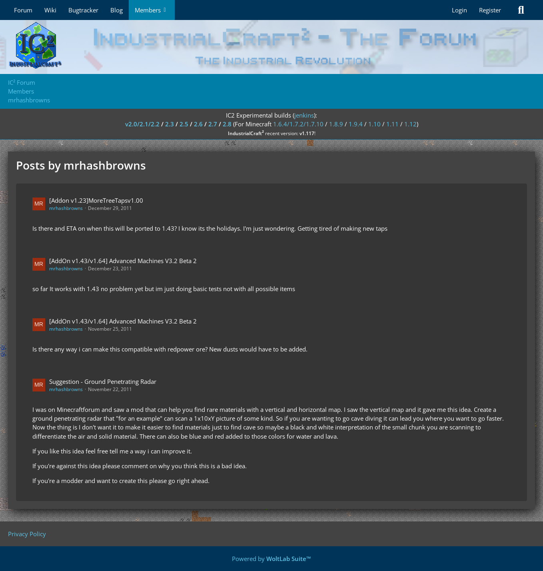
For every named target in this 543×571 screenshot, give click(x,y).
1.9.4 (356, 124)
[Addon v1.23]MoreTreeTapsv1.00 (96, 200)
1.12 (410, 124)
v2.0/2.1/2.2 (142, 124)
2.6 (198, 124)
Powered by (271, 559)
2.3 (169, 124)
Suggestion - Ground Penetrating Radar (102, 381)
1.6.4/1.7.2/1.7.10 (298, 124)
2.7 (212, 124)
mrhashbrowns (66, 208)
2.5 (184, 124)
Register (490, 10)
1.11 (392, 124)
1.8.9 (336, 124)
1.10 (374, 124)
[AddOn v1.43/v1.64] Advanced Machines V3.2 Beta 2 (123, 261)
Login (459, 10)
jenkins (304, 115)
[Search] (521, 10)
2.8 (227, 124)
